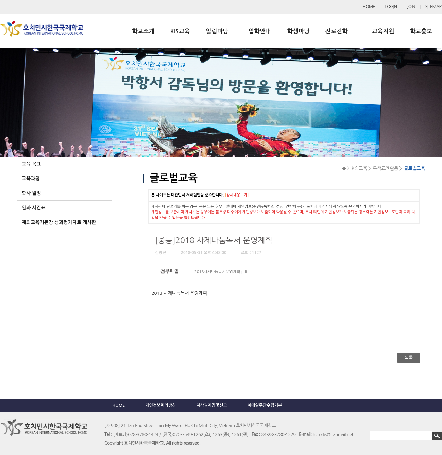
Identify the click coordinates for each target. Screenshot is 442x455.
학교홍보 (421, 31)
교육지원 (383, 31)
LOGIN (391, 6)
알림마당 (217, 31)
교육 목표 (31, 164)
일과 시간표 (34, 207)
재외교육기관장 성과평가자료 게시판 (59, 222)
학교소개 (143, 31)
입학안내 (260, 31)
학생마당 (298, 31)
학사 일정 (31, 193)
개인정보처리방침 (160, 405)
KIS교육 (180, 31)
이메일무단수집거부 (265, 405)
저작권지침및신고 (211, 405)
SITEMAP (433, 6)
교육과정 (31, 178)
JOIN (411, 6)
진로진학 (336, 31)
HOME (369, 6)
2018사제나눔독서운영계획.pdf (221, 272)
